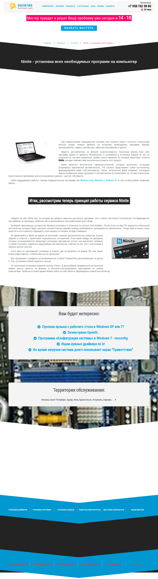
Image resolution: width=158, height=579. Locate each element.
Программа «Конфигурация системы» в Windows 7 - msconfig (83, 338)
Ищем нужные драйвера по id (82, 344)
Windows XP (111, 180)
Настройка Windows (65, 564)
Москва (45, 399)
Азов (76, 399)
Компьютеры (48, 6)
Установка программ (42, 510)
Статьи (138, 564)
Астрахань (97, 399)
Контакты (110, 6)
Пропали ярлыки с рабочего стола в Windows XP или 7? (83, 327)
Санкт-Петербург (58, 399)
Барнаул (107, 399)
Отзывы (100, 6)
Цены (93, 6)
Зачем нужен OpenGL (83, 332)
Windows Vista (87, 180)
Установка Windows (42, 564)
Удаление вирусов (90, 564)
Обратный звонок (145, 2)
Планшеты (70, 6)
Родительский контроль (90, 510)
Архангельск (85, 399)
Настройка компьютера (113, 510)
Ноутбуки (60, 6)
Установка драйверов (18, 510)
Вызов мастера (137, 510)
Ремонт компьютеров (17, 564)
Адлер (70, 399)
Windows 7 (100, 180)
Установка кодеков (65, 510)
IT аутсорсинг (83, 6)
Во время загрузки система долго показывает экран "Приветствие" (83, 350)
